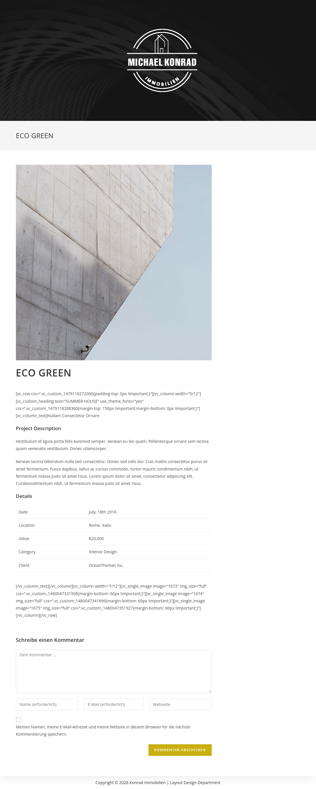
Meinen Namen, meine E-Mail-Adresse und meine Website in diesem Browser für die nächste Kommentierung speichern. (103, 730)
